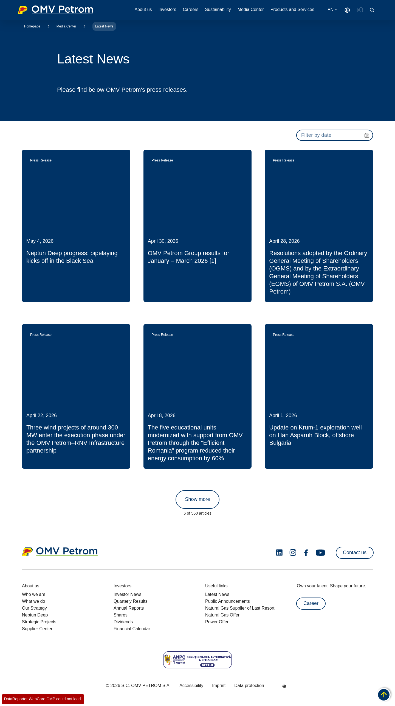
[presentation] (335, 135)
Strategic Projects (39, 622)
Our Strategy (34, 608)
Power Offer (216, 622)
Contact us (354, 552)
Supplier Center (37, 628)
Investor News (127, 594)
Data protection (249, 685)
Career (310, 603)
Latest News (104, 26)
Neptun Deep (35, 615)
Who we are (33, 594)
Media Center (66, 26)
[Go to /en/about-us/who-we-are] (347, 9)
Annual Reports (129, 608)
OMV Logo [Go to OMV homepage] (55, 9)
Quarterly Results (131, 601)
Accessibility (191, 685)
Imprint (218, 685)
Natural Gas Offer (222, 615)
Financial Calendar (132, 628)
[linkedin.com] (279, 552)
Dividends (123, 622)
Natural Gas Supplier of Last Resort (240, 608)
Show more (197, 499)
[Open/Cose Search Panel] (371, 9)
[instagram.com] (292, 552)
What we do (33, 601)
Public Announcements (227, 601)
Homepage (32, 26)
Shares (121, 615)
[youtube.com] (320, 552)
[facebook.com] (306, 552)
